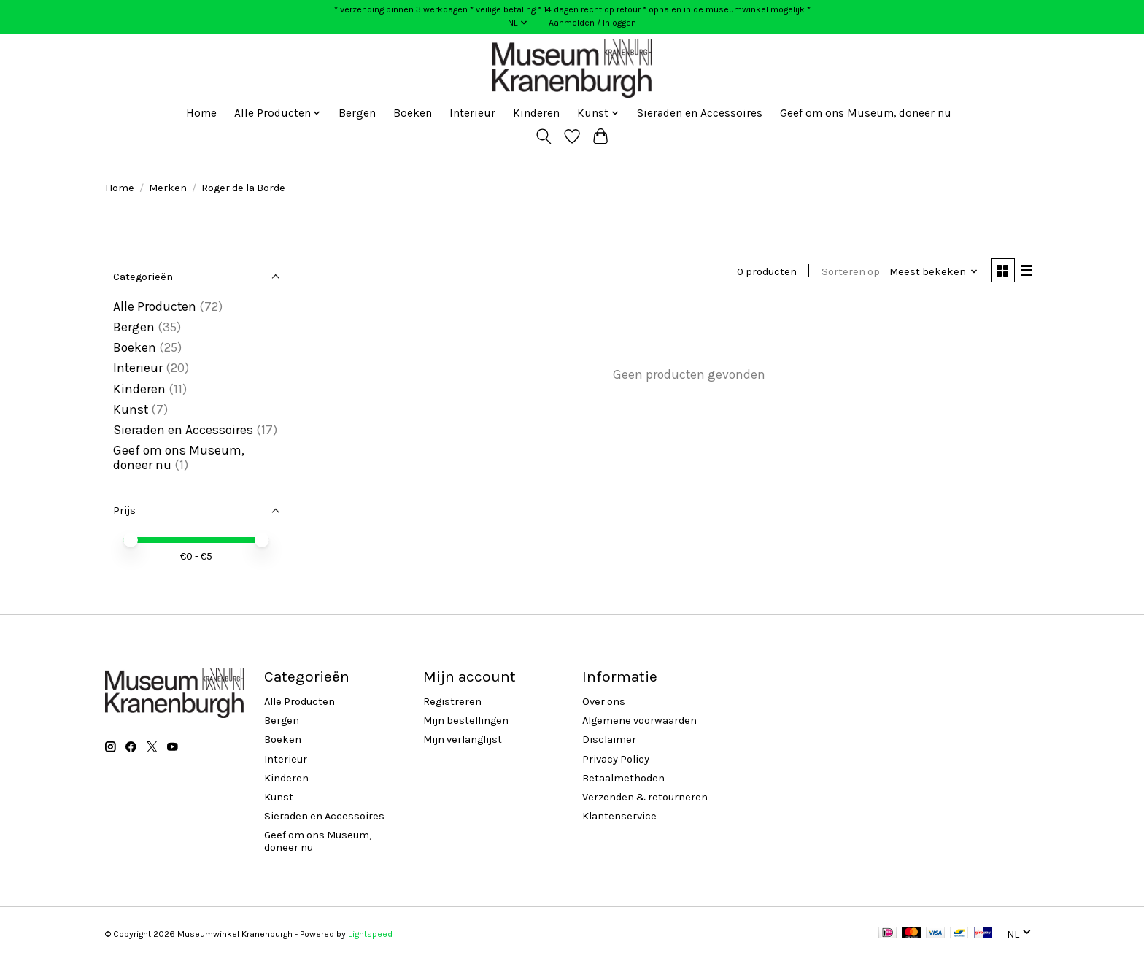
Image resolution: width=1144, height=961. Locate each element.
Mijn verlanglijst (462, 739)
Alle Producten (154, 306)
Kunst (130, 409)
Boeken (412, 113)
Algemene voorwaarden (639, 720)
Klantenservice (619, 816)
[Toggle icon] (543, 136)
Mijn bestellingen (466, 720)
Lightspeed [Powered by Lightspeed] (370, 934)
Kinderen (536, 113)
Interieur (472, 113)
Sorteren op (848, 272)
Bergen (357, 113)
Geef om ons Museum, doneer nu (865, 113)
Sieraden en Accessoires (699, 113)
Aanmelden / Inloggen (592, 23)
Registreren (452, 701)
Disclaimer (609, 739)
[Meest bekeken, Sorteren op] (932, 272)
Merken (168, 188)
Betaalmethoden (623, 778)
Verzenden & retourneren (645, 797)
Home (201, 113)
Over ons (603, 701)
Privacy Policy (615, 759)
